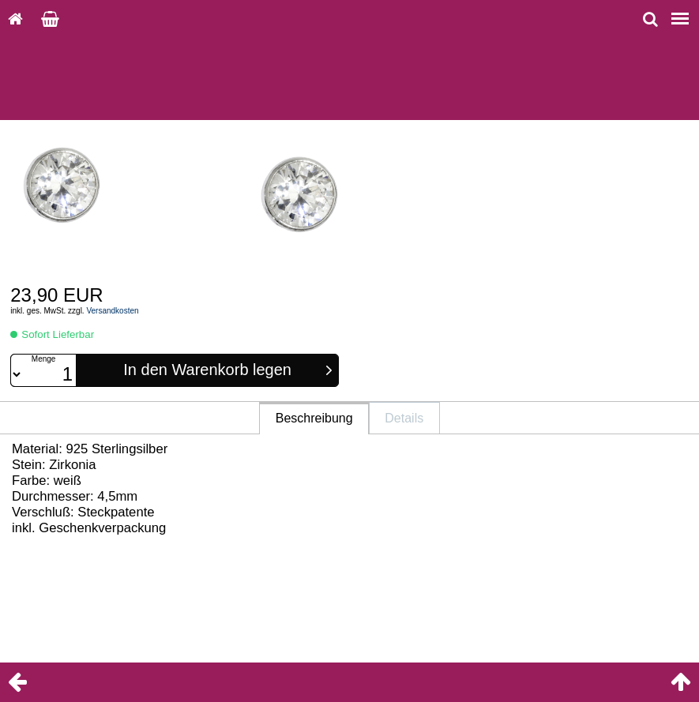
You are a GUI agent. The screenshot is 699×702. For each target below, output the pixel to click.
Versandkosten (112, 310)
